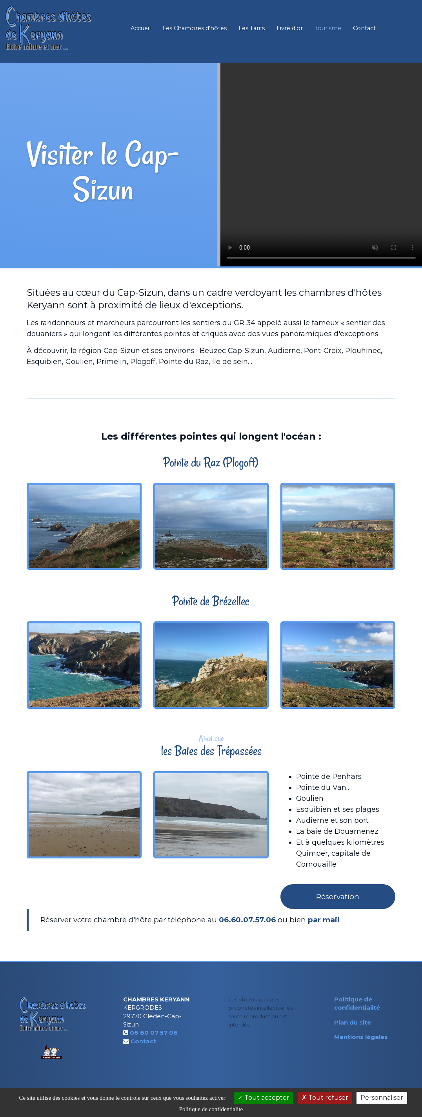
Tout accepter (263, 1097)
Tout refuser (325, 1097)
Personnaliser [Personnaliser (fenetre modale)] (381, 1097)
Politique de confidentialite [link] (211, 1109)
